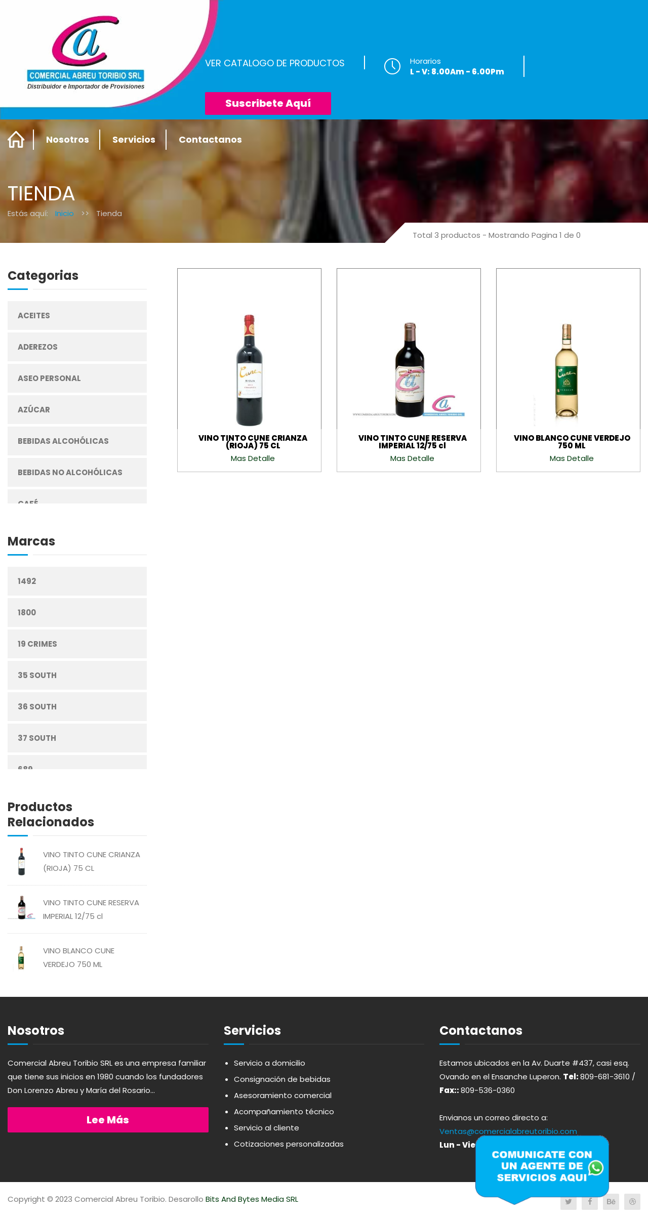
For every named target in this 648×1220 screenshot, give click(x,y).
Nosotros (67, 139)
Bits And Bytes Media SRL (252, 1199)
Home (16, 140)
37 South (37, 738)
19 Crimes (37, 644)
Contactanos (210, 139)
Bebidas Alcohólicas (63, 441)
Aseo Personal (49, 378)
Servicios (133, 139)
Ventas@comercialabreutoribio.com (508, 1131)
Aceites (34, 315)
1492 (27, 581)
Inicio (64, 213)
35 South (37, 675)
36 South (37, 706)
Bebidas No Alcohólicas (70, 472)
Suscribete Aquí (268, 103)
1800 (27, 612)
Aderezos (38, 347)
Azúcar (34, 409)
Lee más (108, 1120)
